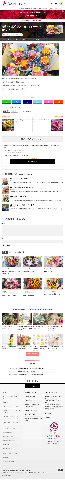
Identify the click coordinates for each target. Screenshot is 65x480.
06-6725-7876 (31, 396)
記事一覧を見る (32, 354)
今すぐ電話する (32, 161)
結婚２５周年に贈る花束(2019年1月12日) (21, 187)
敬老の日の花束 (49, 271)
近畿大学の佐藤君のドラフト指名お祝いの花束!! (11, 272)
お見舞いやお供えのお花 (9, 442)
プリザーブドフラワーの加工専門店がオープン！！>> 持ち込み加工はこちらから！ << (32, 14)
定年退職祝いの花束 (29, 271)
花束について (6, 402)
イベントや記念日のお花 (9, 438)
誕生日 (17, 293)
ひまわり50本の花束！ (30, 296)
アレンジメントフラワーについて (11, 406)
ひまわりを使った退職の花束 (18, 196)
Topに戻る (32, 387)
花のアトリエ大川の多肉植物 (10, 454)
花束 (11, 34)
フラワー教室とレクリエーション (11, 446)
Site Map (48, 418)
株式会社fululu (58, 444)
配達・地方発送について (9, 450)
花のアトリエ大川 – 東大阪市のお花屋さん (21, 471)
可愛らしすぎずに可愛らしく (11, 296)
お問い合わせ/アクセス (9, 463)
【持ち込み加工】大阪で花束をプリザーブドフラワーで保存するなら (11, 418)
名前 (3, 238)
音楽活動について (7, 458)
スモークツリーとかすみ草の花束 (19, 178)
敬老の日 (54, 268)
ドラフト (11, 268)
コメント (4, 223)
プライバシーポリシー (37, 474)
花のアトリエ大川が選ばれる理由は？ (32, 20)
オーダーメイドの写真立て (10, 430)
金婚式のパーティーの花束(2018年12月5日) (22, 205)
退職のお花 (33, 268)
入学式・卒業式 (18, 34)
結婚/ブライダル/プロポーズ (9, 293)
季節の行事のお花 (7, 434)
